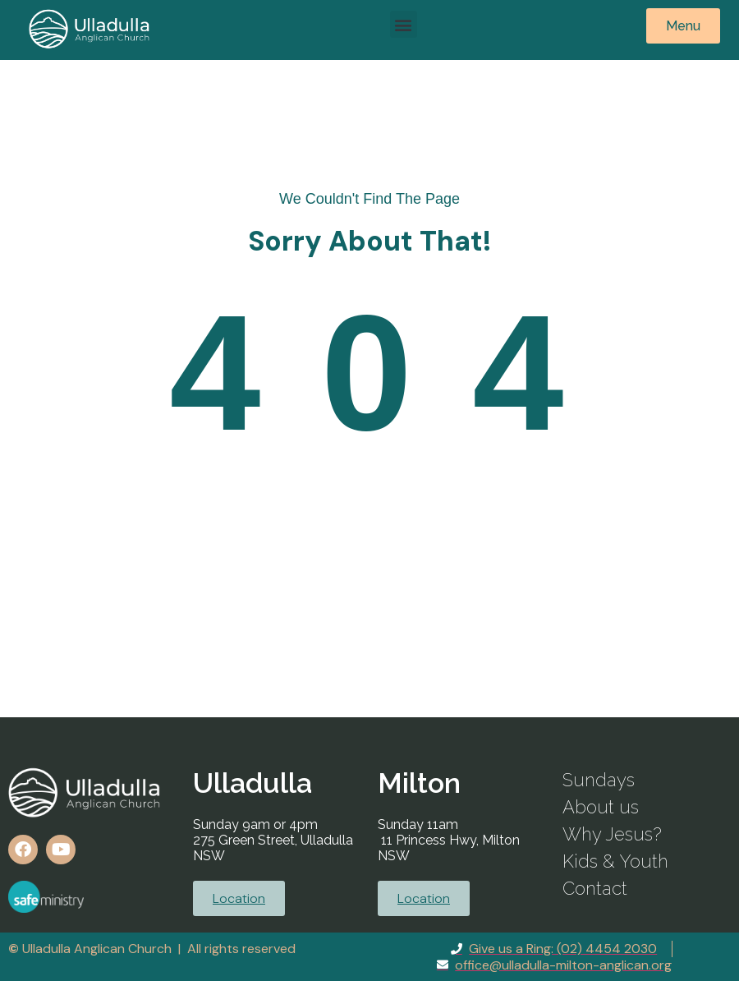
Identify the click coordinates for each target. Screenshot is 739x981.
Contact (594, 888)
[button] (403, 24)
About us (600, 807)
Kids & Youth (615, 861)
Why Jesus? (612, 834)
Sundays (598, 779)
